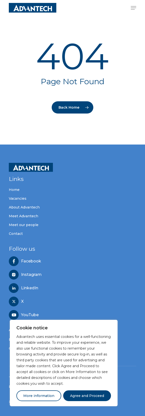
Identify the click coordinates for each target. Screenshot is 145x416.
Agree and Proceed (87, 396)
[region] (64, 363)
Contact (16, 233)
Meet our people (23, 225)
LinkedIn (29, 288)
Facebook (31, 261)
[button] (133, 7)
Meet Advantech (23, 216)
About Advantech (24, 207)
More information (38, 396)
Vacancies (17, 198)
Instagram (31, 275)
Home (14, 189)
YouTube (30, 315)
